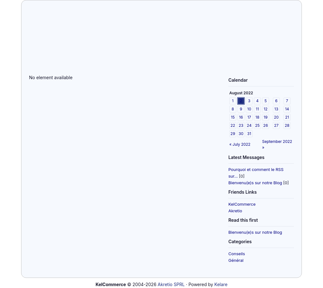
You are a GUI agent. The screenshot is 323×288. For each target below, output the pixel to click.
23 (241, 125)
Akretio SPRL (171, 284)
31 (249, 133)
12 (265, 109)
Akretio (235, 210)
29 (233, 133)
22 (233, 125)
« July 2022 (239, 144)
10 (249, 109)
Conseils (236, 253)
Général (236, 260)
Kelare (220, 284)
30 (241, 133)
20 (276, 117)
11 (257, 109)
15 (233, 117)
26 (265, 125)
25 (257, 125)
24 (249, 125)
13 (276, 109)
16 (241, 117)
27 (276, 125)
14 (287, 109)
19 (265, 117)
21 (287, 117)
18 (257, 117)
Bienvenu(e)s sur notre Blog (255, 182)
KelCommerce (241, 204)
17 (249, 117)
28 (287, 125)
